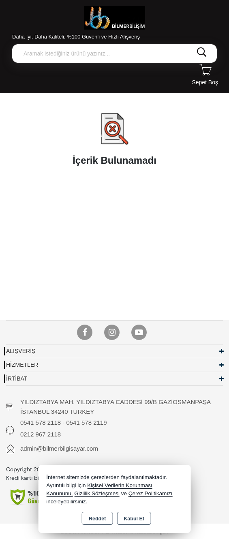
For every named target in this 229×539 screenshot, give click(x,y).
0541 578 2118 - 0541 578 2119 (63, 422)
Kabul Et (134, 519)
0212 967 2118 (40, 434)
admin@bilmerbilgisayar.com (59, 448)
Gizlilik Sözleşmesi (97, 493)
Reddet (97, 519)
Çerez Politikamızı (150, 493)
